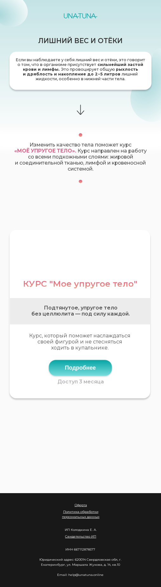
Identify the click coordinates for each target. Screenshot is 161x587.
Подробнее (80, 367)
